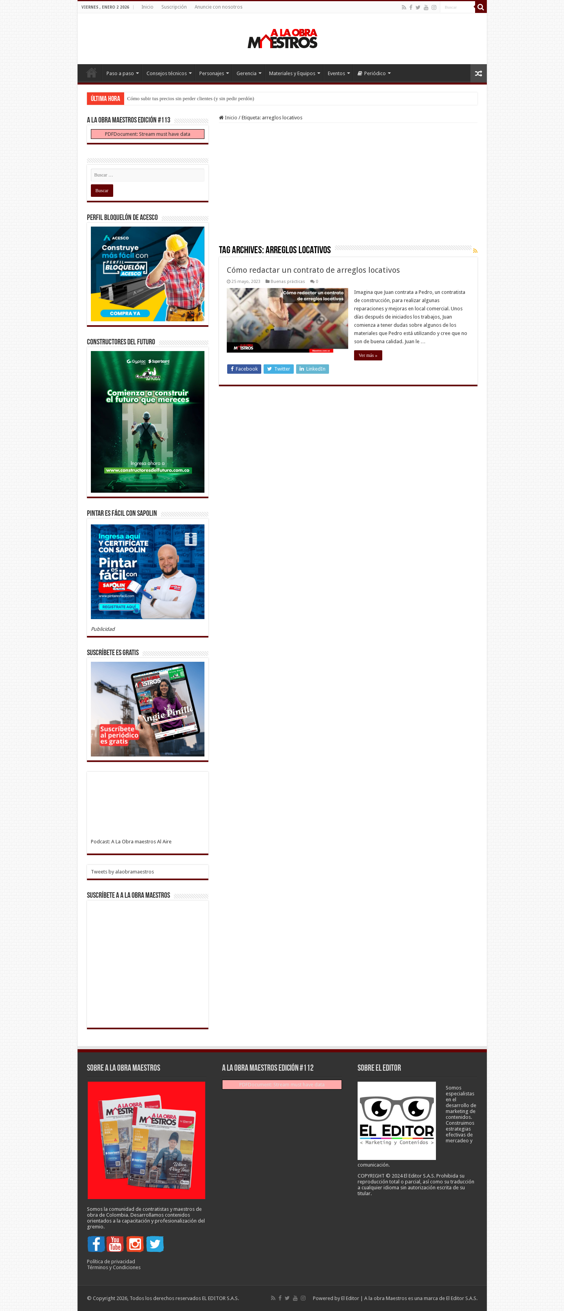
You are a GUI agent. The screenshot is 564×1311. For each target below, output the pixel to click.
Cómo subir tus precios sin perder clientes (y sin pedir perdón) (190, 98)
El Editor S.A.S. (461, 1298)
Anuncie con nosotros (218, 7)
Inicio (147, 7)
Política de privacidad (111, 1261)
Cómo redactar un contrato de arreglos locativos (314, 270)
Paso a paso (120, 73)
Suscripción (174, 7)
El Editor (350, 1298)
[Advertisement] (348, 186)
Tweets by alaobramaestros (122, 872)
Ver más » (368, 355)
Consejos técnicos (166, 73)
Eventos (336, 73)
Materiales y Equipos (292, 73)
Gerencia (247, 73)
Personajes (211, 73)
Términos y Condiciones (114, 1267)
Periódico (372, 73)
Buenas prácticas (288, 281)
